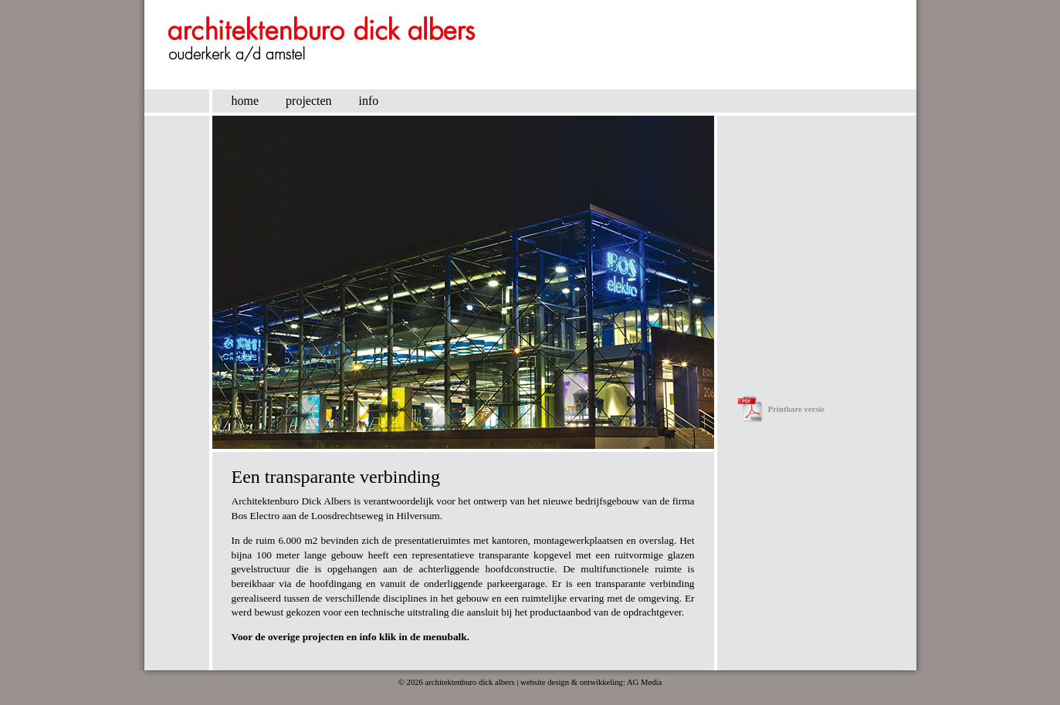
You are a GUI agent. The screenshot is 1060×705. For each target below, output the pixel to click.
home (245, 100)
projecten (309, 100)
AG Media (644, 682)
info (369, 100)
